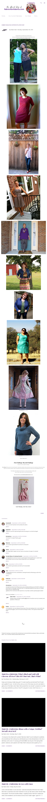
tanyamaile (8, 523)
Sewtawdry (25, 83)
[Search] (41, 2)
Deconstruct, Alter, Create (25, 254)
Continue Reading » (40, 691)
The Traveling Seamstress (26, 220)
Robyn (7, 606)
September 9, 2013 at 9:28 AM (19, 523)
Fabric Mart (13, 596)
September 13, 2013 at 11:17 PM (17, 606)
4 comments (9, 798)
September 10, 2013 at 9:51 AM (23, 596)
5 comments (9, 745)
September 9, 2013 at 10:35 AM (18, 542)
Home (3, 16)
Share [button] (42, 513)
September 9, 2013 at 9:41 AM (18, 529)
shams (7, 549)
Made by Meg (26, 174)
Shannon (8, 542)
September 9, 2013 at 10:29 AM (19, 536)
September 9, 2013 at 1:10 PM (15, 564)
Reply (7, 526)
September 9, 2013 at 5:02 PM (18, 578)
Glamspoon (26, 410)
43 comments (9, 691)
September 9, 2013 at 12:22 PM (30, 556)
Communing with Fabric (26, 319)
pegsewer (8, 529)
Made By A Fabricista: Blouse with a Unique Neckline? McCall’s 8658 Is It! (22, 730)
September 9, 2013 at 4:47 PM (16, 570)
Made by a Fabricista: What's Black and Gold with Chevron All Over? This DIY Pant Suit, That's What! (21, 675)
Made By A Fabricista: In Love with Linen (17, 784)
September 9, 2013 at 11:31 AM (16, 549)
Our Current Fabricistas (15, 16)
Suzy (7, 570)
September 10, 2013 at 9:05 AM (19, 585)
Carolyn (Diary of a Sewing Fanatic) (14, 556)
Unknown (8, 578)
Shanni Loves (26, 290)
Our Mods (28, 16)
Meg (7, 564)
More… (36, 16)
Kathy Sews (25, 129)
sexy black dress (18, 594)
